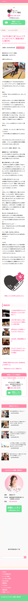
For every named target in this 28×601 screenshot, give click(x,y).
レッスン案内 (6, 576)
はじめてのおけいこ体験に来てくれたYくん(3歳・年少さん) (18, 422)
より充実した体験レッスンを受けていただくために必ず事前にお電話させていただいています (18, 444)
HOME (4, 572)
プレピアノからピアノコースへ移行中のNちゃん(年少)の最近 (18, 350)
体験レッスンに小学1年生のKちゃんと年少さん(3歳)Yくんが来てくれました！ (18, 433)
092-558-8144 (15, 388)
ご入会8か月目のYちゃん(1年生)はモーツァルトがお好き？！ (18, 312)
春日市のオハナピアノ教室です (12, 368)
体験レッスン (6, 592)
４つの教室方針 (6, 574)
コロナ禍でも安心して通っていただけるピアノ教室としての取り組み (18, 322)
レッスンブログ (20, 47)
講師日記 (4, 590)
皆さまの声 (5, 581)
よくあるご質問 (6, 578)
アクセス (4, 585)
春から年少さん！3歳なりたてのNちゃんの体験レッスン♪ (18, 454)
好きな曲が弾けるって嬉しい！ (17, 411)
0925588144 (15, 16)
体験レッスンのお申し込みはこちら (14, 296)
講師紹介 (4, 583)
